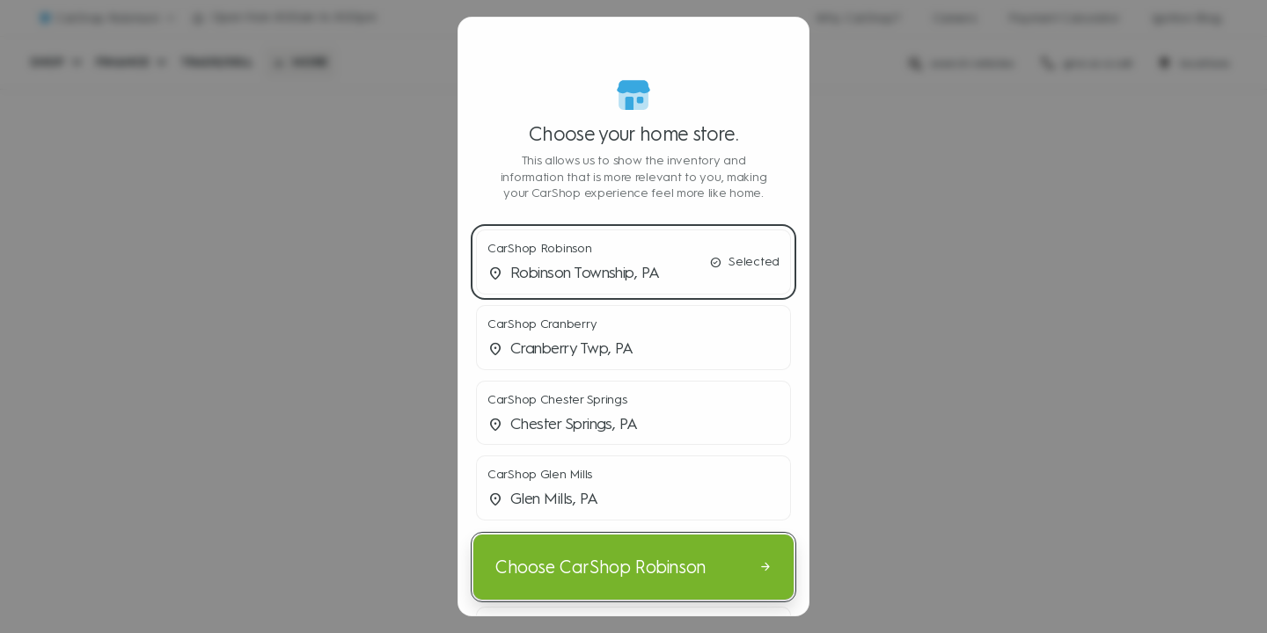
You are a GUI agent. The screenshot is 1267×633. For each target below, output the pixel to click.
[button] (633, 262)
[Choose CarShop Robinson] (633, 567)
